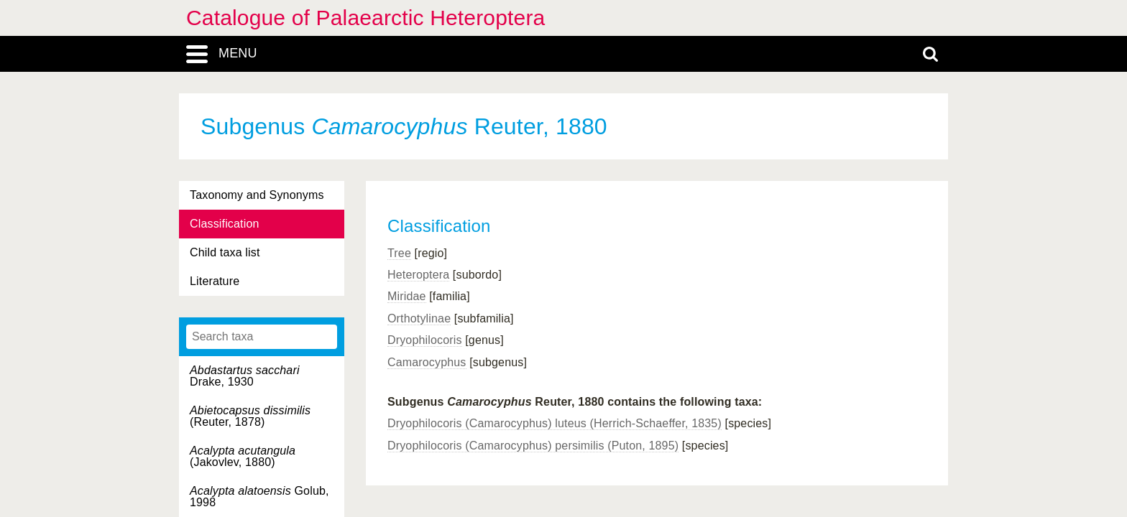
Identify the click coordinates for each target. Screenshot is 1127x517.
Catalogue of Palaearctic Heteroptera (365, 17)
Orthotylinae (419, 318)
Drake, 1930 (245, 376)
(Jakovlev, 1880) (242, 456)
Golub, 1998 (259, 496)
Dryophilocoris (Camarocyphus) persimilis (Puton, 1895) (532, 445)
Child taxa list (225, 252)
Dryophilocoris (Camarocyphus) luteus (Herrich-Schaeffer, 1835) (554, 423)
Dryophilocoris (424, 340)
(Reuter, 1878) (250, 416)
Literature (214, 281)
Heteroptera (418, 275)
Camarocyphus (426, 362)
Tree (399, 253)
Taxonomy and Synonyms (257, 195)
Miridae (406, 296)
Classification (224, 224)
